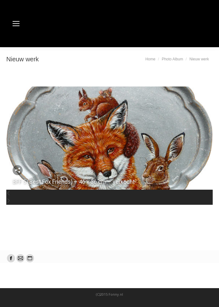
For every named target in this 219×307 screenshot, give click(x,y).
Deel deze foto (18, 170)
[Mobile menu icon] (16, 24)
